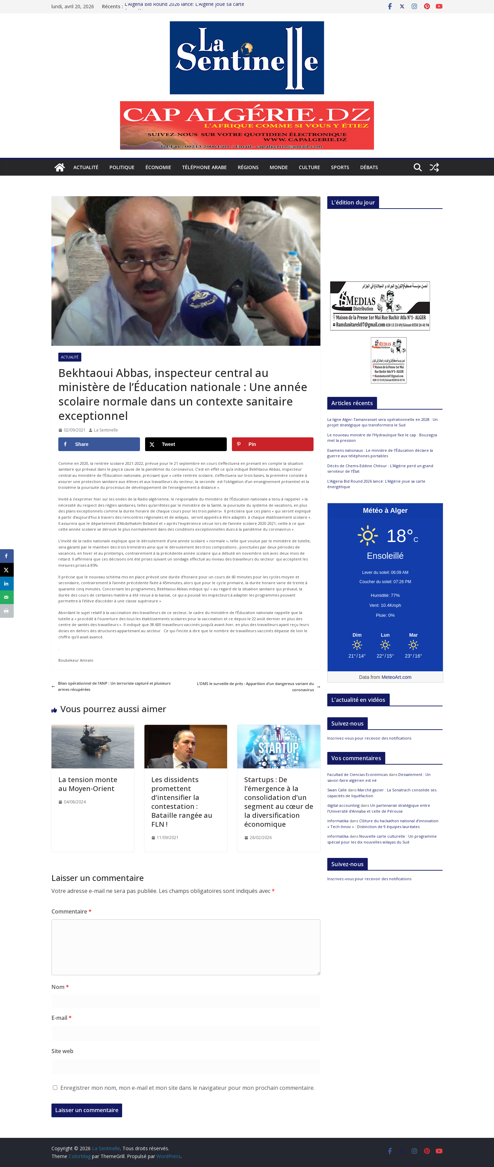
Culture (309, 167)
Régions (248, 167)
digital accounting (343, 805)
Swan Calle (337, 789)
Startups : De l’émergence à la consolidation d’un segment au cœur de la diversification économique (278, 802)
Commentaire (71, 911)
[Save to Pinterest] (273, 444)
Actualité (85, 167)
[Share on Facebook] (99, 444)
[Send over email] (7, 597)
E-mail (61, 1018)
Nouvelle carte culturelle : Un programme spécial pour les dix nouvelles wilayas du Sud (382, 839)
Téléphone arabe (204, 167)
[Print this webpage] (7, 611)
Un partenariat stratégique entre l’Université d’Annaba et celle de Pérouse (378, 808)
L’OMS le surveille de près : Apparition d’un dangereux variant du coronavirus (258, 686)
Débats (369, 167)
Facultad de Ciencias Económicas (357, 774)
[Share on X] (186, 444)
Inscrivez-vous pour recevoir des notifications (369, 738)
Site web (62, 1051)
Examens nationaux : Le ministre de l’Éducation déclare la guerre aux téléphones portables (380, 453)
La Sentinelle (106, 430)
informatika (338, 820)
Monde (279, 167)
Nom (60, 987)
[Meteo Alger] (385, 635)
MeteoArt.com (396, 677)
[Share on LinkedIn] (7, 583)
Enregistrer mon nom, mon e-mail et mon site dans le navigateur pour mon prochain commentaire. (187, 1088)
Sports (340, 167)
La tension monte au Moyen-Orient (87, 784)
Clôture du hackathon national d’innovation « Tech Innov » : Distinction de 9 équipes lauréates (382, 823)
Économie (158, 167)
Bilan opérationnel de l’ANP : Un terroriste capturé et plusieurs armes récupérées (110, 686)
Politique (121, 167)
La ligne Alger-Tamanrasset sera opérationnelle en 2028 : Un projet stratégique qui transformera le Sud (382, 422)
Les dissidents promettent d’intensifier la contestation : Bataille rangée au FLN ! (181, 802)
